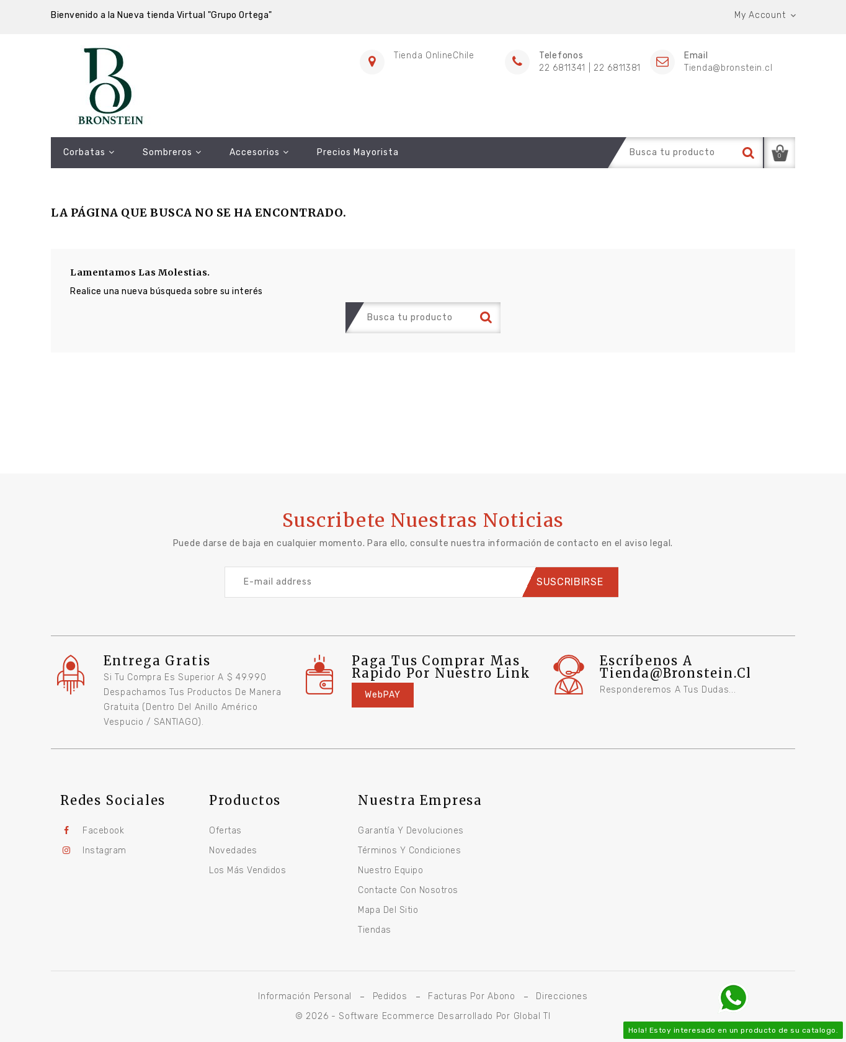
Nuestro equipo (390, 870)
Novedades (233, 850)
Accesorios (259, 152)
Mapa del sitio (388, 910)
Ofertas (225, 830)
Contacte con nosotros (408, 890)
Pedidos (390, 996)
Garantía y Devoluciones (411, 830)
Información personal (305, 996)
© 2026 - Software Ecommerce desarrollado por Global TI (423, 1016)
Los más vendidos (247, 870)
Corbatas (89, 152)
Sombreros (172, 152)
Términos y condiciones (409, 850)
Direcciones (562, 996)
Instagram (104, 850)
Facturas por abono (471, 996)
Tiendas (374, 930)
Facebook (103, 830)
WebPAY (383, 694)
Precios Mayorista (358, 152)
